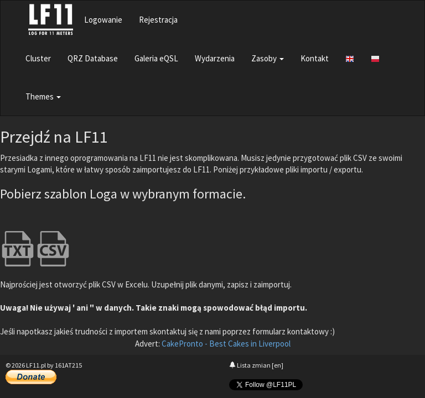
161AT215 (68, 365)
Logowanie (103, 19)
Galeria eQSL (156, 58)
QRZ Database (93, 58)
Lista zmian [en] (256, 365)
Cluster (38, 58)
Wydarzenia (215, 58)
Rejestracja (158, 19)
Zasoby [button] (267, 58)
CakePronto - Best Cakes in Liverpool (226, 343)
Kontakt (314, 58)
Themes (43, 96)
